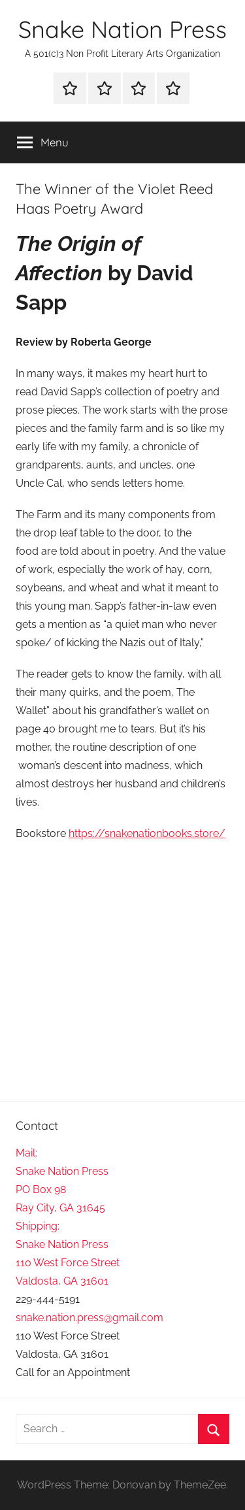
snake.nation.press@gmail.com (89, 1317)
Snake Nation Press (122, 29)
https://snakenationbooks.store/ (147, 833)
